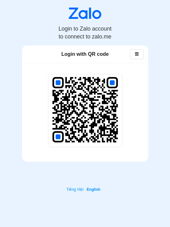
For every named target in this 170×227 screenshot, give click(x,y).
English (93, 189)
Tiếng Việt (75, 189)
